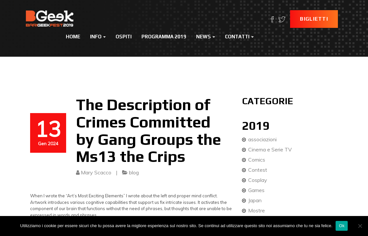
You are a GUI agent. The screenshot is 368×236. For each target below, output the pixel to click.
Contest (257, 170)
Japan (255, 200)
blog (134, 172)
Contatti (239, 36)
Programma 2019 (163, 36)
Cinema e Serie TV (270, 149)
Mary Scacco (96, 172)
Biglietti (314, 19)
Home (73, 36)
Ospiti (124, 36)
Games (256, 190)
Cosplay (257, 180)
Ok (341, 225)
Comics (256, 159)
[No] (360, 226)
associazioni (262, 139)
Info (98, 36)
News (205, 36)
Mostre (256, 210)
